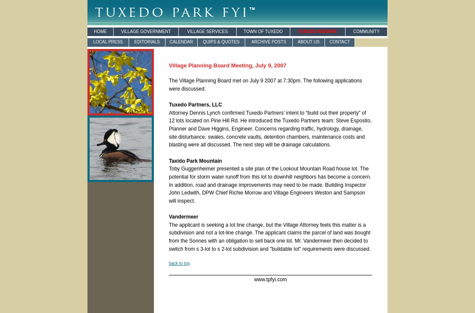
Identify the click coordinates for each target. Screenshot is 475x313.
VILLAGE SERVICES (207, 31)
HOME (100, 31)
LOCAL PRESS (108, 42)
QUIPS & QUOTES (221, 42)
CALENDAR (181, 42)
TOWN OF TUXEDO (263, 31)
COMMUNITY (366, 31)
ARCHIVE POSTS (268, 42)
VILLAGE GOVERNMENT (146, 31)
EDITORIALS (146, 42)
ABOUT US (309, 42)
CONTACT (340, 42)
